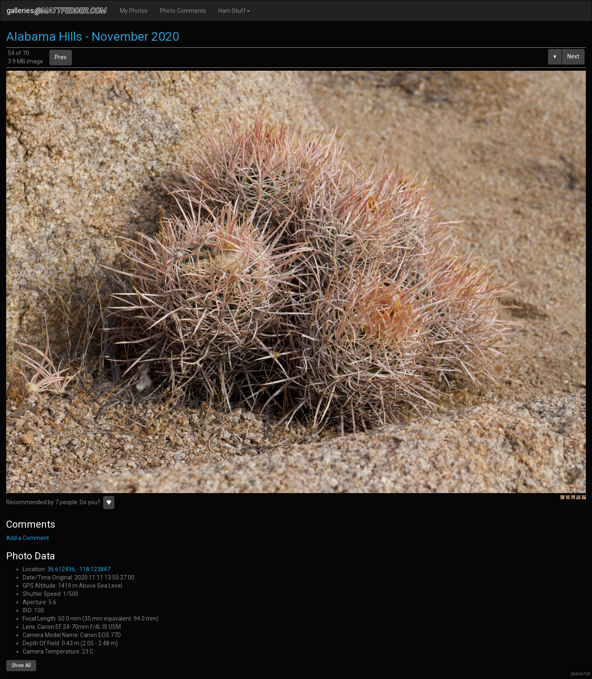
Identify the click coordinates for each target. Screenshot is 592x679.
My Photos (134, 10)
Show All (21, 665)
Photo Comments (183, 10)
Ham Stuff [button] (234, 10)
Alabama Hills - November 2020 (92, 36)
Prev (61, 57)
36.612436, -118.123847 (78, 569)
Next (573, 56)
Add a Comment (27, 538)
